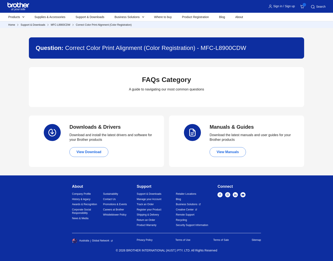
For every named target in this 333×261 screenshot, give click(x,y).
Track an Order (145, 204)
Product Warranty (147, 225)
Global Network (100, 240)
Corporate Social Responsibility (81, 211)
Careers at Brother (113, 209)
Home (11, 24)
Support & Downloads (90, 17)
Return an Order (146, 220)
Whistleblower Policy (114, 214)
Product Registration (195, 17)
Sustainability (110, 193)
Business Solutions (186, 204)
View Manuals (228, 152)
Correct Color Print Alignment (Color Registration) (104, 24)
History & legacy (81, 199)
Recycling (181, 220)
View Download (88, 152)
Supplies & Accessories (49, 17)
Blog (222, 17)
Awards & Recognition (84, 204)
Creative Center (185, 209)
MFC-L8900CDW (60, 24)
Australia (80, 240)
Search (318, 6)
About (239, 17)
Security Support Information (192, 225)
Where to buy (163, 17)
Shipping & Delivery (148, 214)
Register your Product (149, 209)
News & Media (80, 218)
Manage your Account (149, 199)
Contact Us (109, 199)
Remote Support (185, 214)
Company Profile (81, 193)
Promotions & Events (115, 204)
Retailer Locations (186, 193)
